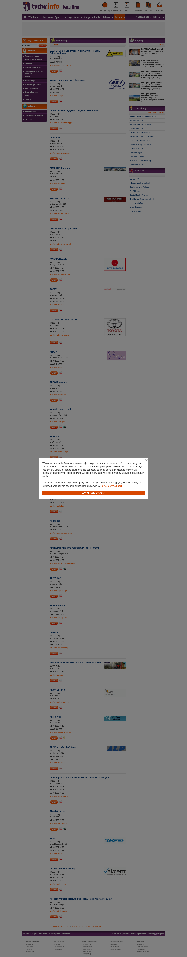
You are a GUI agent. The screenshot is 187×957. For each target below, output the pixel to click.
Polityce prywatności (111, 486)
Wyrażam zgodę (93, 493)
